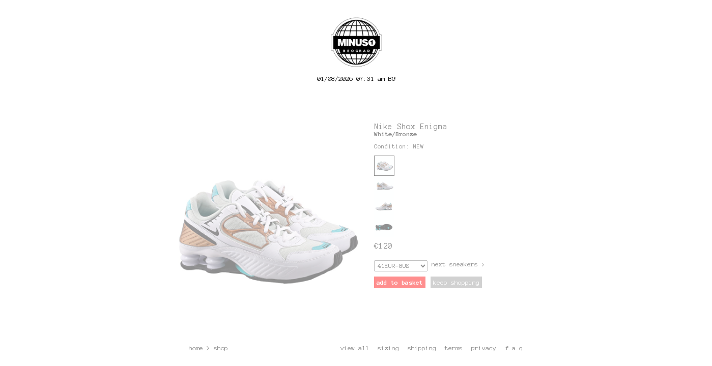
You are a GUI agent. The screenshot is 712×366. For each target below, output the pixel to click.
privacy (483, 348)
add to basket (400, 282)
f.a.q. (515, 348)
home (196, 348)
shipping (422, 348)
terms (454, 348)
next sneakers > (458, 264)
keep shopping (456, 282)
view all (354, 348)
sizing (388, 348)
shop (221, 348)
